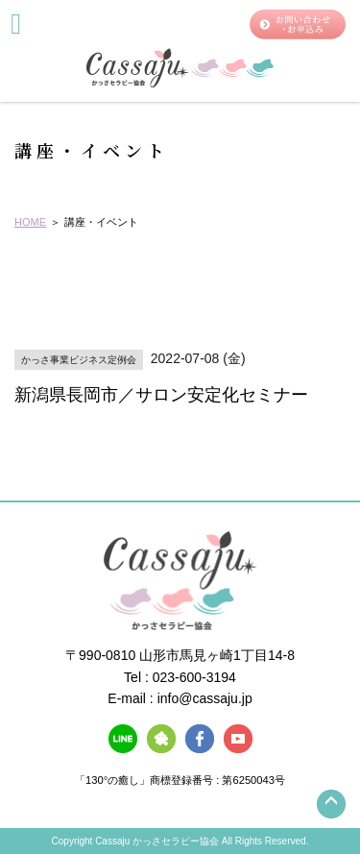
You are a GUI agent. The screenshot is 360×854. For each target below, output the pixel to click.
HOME (30, 222)
